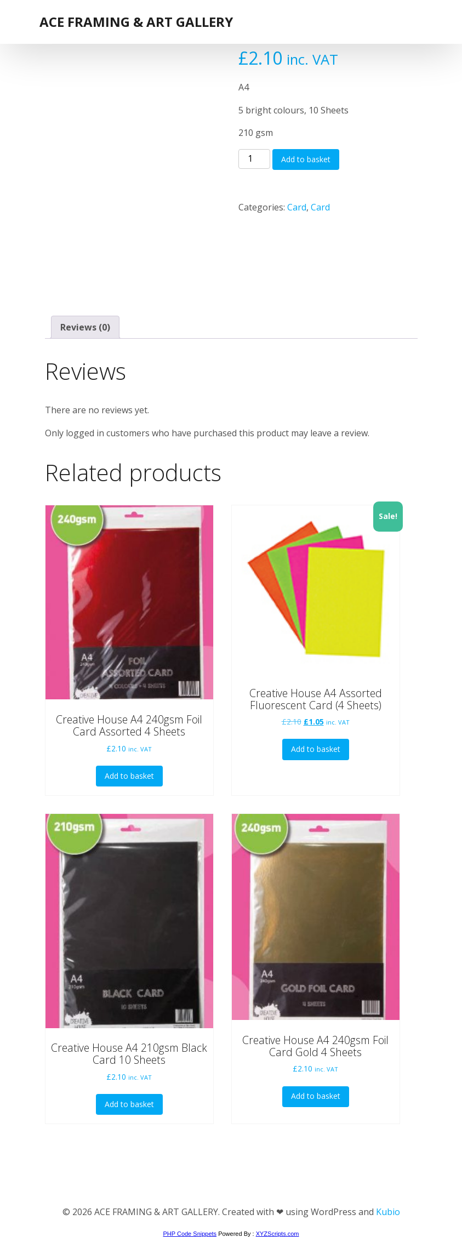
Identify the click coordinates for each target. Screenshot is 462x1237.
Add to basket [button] (129, 776)
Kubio (388, 1212)
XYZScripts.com (277, 1233)
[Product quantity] (254, 159)
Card (296, 207)
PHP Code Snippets (189, 1233)
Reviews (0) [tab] (85, 327)
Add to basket (305, 159)
